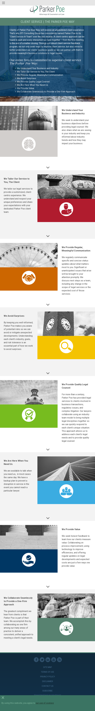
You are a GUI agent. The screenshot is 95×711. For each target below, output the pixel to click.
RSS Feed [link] (59, 659)
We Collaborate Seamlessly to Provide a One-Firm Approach (46, 91)
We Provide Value (25, 88)
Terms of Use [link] (47, 672)
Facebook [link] (36, 659)
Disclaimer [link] (47, 681)
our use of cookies (45, 703)
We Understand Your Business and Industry (37, 68)
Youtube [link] (53, 659)
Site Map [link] (47, 667)
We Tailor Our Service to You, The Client (36, 71)
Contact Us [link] (47, 686)
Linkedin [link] (47, 659)
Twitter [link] (42, 659)
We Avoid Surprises (26, 78)
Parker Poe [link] (47, 10)
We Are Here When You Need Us (32, 85)
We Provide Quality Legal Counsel (33, 81)
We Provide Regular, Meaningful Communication (40, 75)
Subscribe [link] (47, 691)
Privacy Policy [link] (47, 677)
